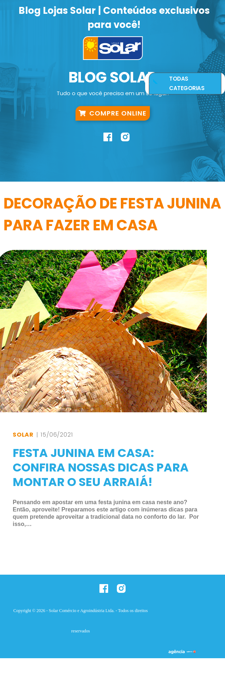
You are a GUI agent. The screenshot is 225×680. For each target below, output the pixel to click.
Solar (23, 434)
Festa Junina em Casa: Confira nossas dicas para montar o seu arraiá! (101, 467)
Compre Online (113, 112)
